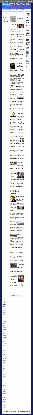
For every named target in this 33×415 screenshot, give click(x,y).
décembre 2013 (4, 399)
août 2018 (4, 362)
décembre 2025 (4, 304)
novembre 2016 (4, 376)
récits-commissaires (5, 21)
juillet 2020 (4, 347)
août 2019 (4, 354)
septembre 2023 (4, 322)
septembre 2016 (4, 377)
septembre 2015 (4, 385)
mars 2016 (4, 381)
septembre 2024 (4, 314)
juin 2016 (3, 379)
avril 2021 (4, 341)
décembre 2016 (4, 375)
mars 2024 (4, 318)
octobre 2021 (4, 337)
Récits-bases (4, 20)
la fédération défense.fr (27, 62)
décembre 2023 (4, 320)
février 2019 (4, 358)
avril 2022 (4, 333)
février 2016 (4, 382)
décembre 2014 (4, 391)
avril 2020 (4, 349)
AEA (26, 56)
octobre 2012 (4, 408)
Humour (4, 19)
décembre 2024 (4, 312)
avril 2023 (4, 325)
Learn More (29, 1)
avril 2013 (4, 404)
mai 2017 (3, 372)
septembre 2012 (4, 409)
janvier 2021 (4, 343)
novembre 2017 (4, 368)
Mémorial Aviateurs (28, 63)
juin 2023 (3, 324)
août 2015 (4, 386)
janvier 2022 (4, 335)
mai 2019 (3, 356)
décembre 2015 (4, 383)
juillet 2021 (4, 339)
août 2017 (4, 370)
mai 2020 (3, 348)
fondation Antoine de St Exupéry (28, 60)
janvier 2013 (4, 406)
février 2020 (4, 350)
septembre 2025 (4, 306)
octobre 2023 (4, 321)
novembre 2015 (4, 384)
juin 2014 (3, 395)
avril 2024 (4, 317)
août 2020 (4, 346)
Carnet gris (4, 17)
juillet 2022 (4, 331)
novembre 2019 (4, 352)
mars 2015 (4, 389)
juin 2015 (3, 387)
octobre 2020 (4, 345)
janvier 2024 (4, 319)
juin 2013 (3, 403)
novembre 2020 (4, 344)
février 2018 (4, 366)
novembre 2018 (4, 360)
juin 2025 (3, 308)
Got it (31, 1)
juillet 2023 (4, 323)
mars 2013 (4, 405)
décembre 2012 (4, 407)
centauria (27, 411)
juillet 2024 (4, 315)
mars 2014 (4, 397)
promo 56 (27, 64)
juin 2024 (3, 316)
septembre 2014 (4, 393)
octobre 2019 (4, 353)
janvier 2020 (4, 351)
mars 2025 (4, 310)
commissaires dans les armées (28, 59)
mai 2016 (3, 380)
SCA (26, 65)
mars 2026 (4, 302)
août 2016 (4, 378)
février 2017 (4, 374)
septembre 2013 (4, 401)
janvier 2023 (4, 327)
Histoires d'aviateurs (28, 61)
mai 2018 (3, 364)
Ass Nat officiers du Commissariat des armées (28, 58)
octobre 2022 (4, 329)
